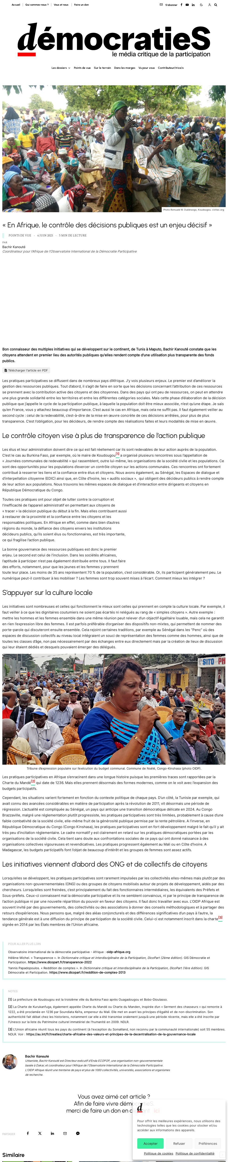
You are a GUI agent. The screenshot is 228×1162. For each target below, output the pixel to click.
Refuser (179, 1143)
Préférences (208, 1143)
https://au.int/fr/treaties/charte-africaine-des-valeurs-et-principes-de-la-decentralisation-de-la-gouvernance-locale (111, 1034)
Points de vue (82, 67)
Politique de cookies (158, 1153)
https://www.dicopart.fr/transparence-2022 (60, 962)
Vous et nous (61, 4)
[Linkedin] (193, 5)
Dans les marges (124, 67)
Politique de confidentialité (195, 1153)
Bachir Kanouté (13, 247)
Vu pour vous (146, 67)
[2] (10, 1007)
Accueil (16, 4)
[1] (10, 999)
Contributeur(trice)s (171, 67)
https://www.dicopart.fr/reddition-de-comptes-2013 (87, 972)
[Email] (65, 1133)
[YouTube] (187, 5)
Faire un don (81, 4)
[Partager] (28, 1133)
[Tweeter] (40, 1133)
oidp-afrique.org (118, 952)
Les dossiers (59, 67)
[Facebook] (181, 5)
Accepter (151, 1143)
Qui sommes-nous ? (37, 4)
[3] (10, 1029)
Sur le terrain (102, 67)
